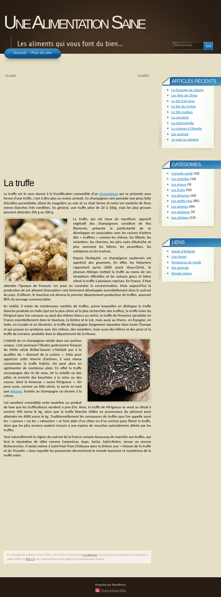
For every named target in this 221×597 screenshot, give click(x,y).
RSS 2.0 (30, 559)
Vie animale (180, 267)
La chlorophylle (182, 123)
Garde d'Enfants (183, 251)
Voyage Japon (181, 273)
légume (16, 391)
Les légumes (90, 555)
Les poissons (180, 212)
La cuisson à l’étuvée (186, 128)
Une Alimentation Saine (74, 22)
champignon (108, 194)
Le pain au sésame (185, 139)
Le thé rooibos (182, 112)
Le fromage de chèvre (187, 90)
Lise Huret (178, 256)
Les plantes (179, 206)
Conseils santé (182, 173)
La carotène (180, 117)
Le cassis (11, 75)
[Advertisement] (51, 125)
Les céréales (180, 179)
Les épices (178, 184)
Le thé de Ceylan (183, 106)
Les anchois (179, 134)
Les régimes (180, 217)
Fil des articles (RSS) (113, 590)
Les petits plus (182, 201)
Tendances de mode (186, 262)
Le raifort (143, 75)
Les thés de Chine (184, 95)
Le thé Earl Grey (183, 101)
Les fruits (178, 190)
